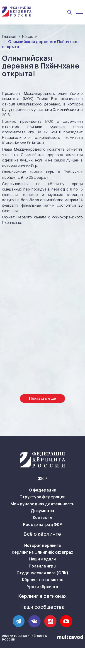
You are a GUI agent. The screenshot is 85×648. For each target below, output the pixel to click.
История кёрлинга (42, 545)
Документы (42, 511)
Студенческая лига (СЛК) (43, 573)
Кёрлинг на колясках (42, 580)
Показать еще (42, 398)
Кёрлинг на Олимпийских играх (42, 552)
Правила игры (42, 566)
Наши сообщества (42, 607)
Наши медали (42, 559)
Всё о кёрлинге (42, 534)
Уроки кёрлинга (42, 587)
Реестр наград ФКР (42, 525)
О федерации (42, 490)
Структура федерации (42, 497)
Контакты (42, 518)
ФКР (42, 479)
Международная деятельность (43, 504)
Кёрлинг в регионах (42, 596)
